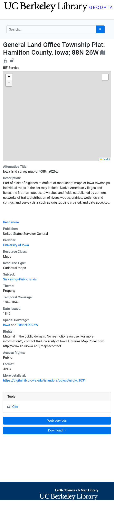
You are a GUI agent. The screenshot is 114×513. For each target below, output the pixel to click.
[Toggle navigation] (9, 16)
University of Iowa (16, 245)
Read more (11, 222)
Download (55, 430)
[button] (9, 77)
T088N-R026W (27, 325)
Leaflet (105, 159)
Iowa (6, 325)
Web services (57, 421)
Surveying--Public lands (20, 279)
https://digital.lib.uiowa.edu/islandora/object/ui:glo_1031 (44, 380)
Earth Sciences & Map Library (76, 490)
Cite (15, 407)
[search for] (51, 29)
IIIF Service (11, 68)
